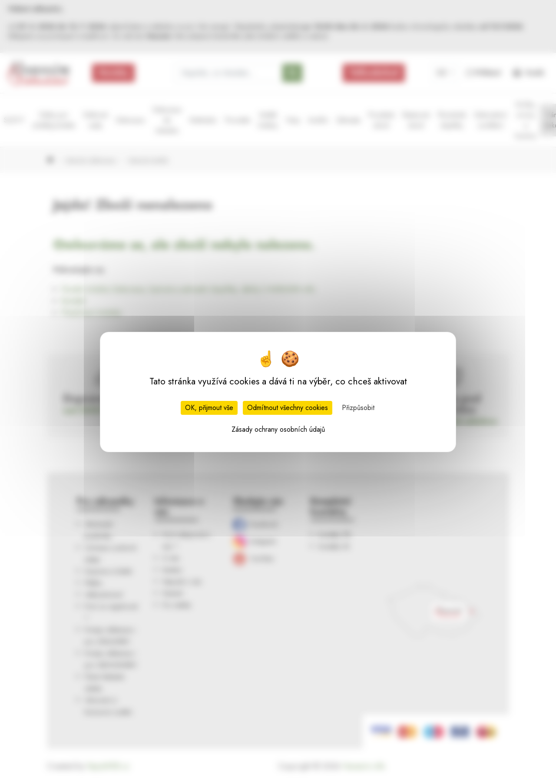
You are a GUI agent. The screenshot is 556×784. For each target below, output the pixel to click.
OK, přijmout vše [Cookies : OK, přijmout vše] (209, 408)
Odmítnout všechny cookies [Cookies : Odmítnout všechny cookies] (287, 408)
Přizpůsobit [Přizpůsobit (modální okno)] (358, 408)
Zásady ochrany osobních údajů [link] (278, 429)
